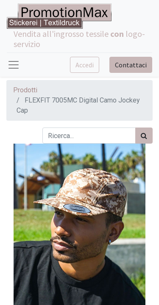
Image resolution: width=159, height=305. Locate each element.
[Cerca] (144, 136)
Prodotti (25, 90)
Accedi (84, 65)
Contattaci (131, 65)
